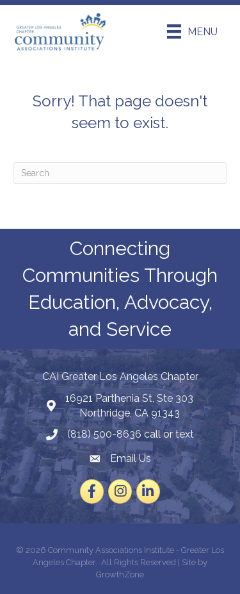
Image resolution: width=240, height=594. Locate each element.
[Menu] (192, 31)
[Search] (120, 173)
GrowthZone (120, 574)
